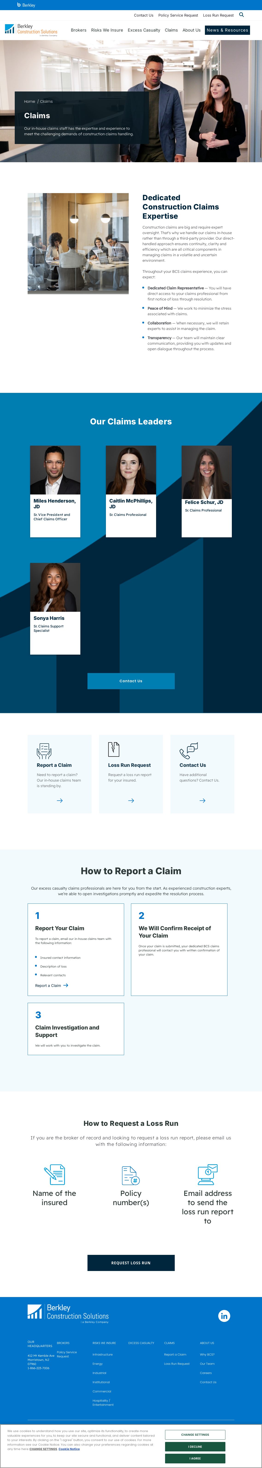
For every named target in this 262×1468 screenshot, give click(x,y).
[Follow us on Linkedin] (224, 1316)
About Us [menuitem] (192, 30)
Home (29, 101)
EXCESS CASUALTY (141, 1343)
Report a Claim (48, 985)
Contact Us (143, 15)
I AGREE (195, 1458)
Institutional (101, 1382)
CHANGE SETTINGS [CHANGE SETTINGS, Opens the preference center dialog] (195, 1435)
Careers (206, 1373)
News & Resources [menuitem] (227, 30)
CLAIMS (169, 1343)
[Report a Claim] (60, 801)
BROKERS (63, 1343)
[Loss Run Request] (131, 801)
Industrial (99, 1373)
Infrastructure (103, 1354)
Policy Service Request (178, 15)
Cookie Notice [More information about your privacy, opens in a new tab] (69, 1449)
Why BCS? (207, 1354)
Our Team (207, 1364)
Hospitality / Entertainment (103, 1402)
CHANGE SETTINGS (43, 1449)
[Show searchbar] (241, 15)
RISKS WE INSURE (104, 1343)
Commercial (102, 1391)
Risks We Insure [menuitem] (107, 30)
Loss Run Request (218, 15)
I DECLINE (195, 1446)
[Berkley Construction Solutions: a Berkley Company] (31, 30)
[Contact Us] (202, 801)
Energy (98, 1364)
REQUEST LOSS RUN (131, 1262)
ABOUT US (207, 1343)
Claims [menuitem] (171, 30)
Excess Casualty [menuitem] (144, 30)
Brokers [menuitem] (79, 30)
